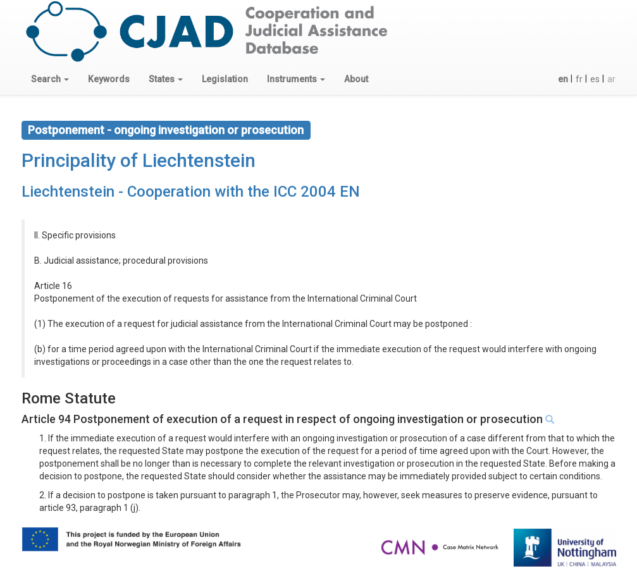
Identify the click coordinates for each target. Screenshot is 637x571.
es (595, 79)
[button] (50, 79)
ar (611, 79)
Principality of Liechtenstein (139, 160)
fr (579, 79)
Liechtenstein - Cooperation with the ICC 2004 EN (191, 191)
